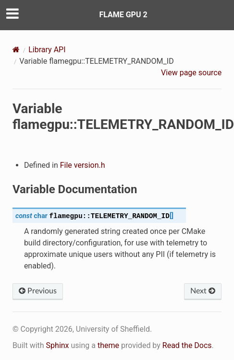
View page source (191, 72)
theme (108, 345)
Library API (46, 49)
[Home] (16, 50)
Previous (38, 291)
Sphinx (57, 345)
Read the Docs (187, 345)
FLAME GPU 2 (123, 14)
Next (202, 291)
